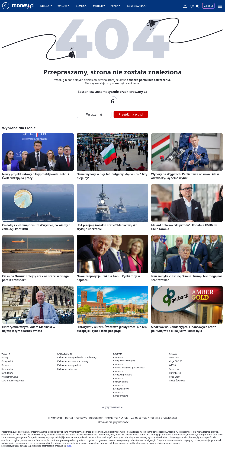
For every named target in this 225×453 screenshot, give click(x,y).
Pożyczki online (120, 381)
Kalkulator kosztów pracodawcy (72, 361)
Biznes (80, 6)
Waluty (62, 6)
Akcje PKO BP (175, 361)
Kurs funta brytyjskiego (12, 380)
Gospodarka (135, 6)
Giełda (44, 6)
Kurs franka (7, 369)
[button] (220, 6)
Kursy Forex (175, 372)
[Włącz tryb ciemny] (195, 6)
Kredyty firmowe (121, 388)
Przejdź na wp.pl (131, 114)
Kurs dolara (7, 372)
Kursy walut (7, 361)
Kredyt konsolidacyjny (124, 360)
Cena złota (174, 357)
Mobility (99, 6)
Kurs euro (6, 365)
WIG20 (172, 365)
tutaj (69, 445)
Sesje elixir (174, 369)
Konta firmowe (120, 395)
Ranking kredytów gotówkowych (129, 367)
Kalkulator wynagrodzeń (69, 365)
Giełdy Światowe (177, 380)
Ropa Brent (174, 376)
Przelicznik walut (9, 376)
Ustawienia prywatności (113, 422)
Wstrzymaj (94, 114)
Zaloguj (208, 5)
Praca (114, 6)
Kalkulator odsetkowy (68, 369)
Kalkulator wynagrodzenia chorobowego (77, 357)
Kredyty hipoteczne (122, 374)
